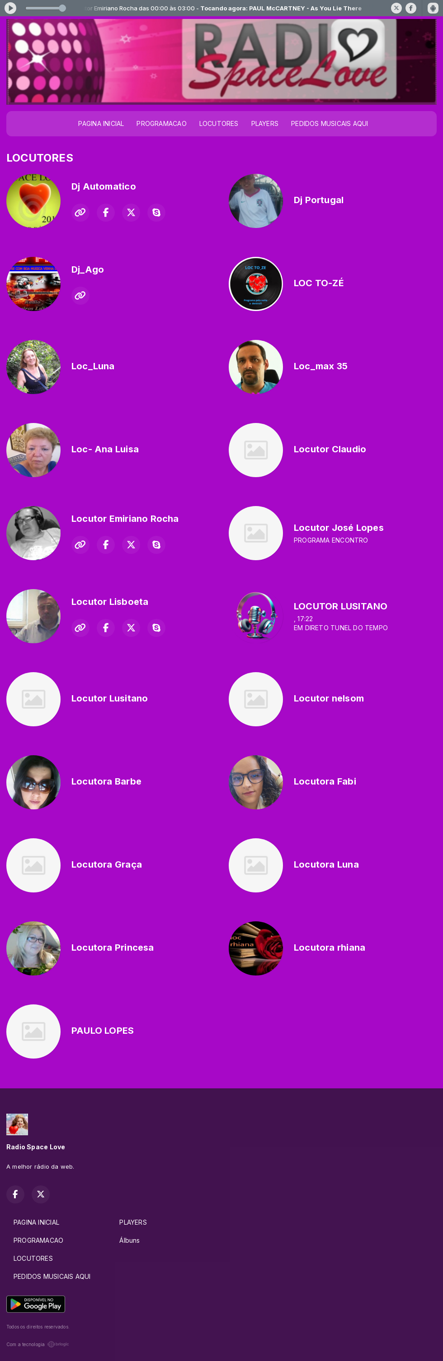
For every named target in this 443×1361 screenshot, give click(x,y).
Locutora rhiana (329, 947)
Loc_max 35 (321, 366)
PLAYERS (264, 123)
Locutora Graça (106, 864)
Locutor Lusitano (109, 698)
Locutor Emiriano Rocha (125, 518)
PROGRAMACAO (161, 123)
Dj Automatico (103, 186)
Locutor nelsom (329, 698)
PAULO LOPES (102, 1030)
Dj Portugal (319, 200)
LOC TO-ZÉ (319, 283)
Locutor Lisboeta (109, 601)
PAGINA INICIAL (101, 123)
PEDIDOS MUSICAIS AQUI (329, 123)
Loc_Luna (93, 366)
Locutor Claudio (330, 449)
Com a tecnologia (37, 1344)
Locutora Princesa (112, 947)
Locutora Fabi (325, 781)
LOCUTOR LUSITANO (340, 606)
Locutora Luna (326, 864)
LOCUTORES (219, 123)
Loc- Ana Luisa (105, 449)
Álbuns (129, 1240)
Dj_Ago (87, 269)
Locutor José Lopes (339, 527)
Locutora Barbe (106, 781)
